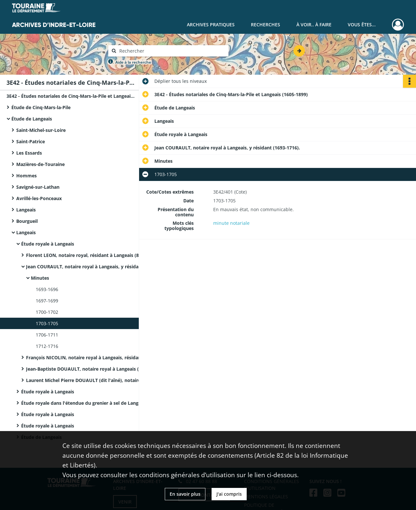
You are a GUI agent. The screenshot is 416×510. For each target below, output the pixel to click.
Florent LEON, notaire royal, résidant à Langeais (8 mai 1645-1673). (91, 255)
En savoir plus (185, 494)
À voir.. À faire (314, 24)
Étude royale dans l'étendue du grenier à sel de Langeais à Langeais (86, 403)
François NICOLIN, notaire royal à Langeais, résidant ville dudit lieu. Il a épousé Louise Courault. (91, 357)
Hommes (26, 175)
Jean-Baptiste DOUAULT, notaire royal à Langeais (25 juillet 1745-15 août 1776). (91, 369)
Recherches (265, 24)
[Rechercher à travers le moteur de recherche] (171, 50)
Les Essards (29, 153)
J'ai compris (229, 494)
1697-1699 (47, 301)
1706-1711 (47, 335)
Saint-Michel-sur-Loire (41, 130)
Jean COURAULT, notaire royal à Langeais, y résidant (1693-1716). (91, 266)
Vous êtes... (362, 24)
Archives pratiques (211, 24)
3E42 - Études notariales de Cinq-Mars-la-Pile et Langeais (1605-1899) (71, 96)
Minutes (40, 278)
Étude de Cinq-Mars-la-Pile (41, 107)
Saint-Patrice (30, 141)
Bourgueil (27, 221)
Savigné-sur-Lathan (37, 187)
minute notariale (231, 223)
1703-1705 (47, 323)
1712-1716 (47, 346)
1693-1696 (47, 289)
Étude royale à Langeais (47, 244)
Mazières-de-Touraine (40, 164)
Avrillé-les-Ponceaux (39, 198)
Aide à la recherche (133, 62)
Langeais (26, 210)
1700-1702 (47, 312)
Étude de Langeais (31, 119)
